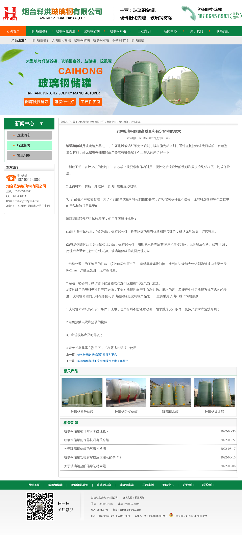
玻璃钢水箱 (118, 31)
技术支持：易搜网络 (133, 497)
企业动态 (23, 135)
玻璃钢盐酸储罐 (82, 395)
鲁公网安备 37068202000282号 (187, 516)
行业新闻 (23, 145)
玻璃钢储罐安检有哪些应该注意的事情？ (150, 457)
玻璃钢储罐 (39, 31)
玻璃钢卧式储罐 (126, 395)
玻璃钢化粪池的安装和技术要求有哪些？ (102, 361)
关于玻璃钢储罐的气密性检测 (150, 449)
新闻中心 (170, 31)
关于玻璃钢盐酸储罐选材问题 (150, 466)
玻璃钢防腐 (92, 31)
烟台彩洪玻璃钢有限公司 (91, 121)
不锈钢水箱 (120, 40)
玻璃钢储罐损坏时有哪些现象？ (150, 431)
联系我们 (222, 31)
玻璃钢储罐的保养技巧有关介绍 (150, 440)
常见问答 (23, 155)
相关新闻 (71, 423)
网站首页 (34, 485)
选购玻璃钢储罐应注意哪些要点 (97, 354)
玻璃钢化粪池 (65, 31)
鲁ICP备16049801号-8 (155, 516)
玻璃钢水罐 (170, 395)
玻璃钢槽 (137, 40)
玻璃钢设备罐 (214, 395)
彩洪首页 (13, 31)
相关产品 (71, 371)
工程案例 (144, 31)
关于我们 (196, 31)
